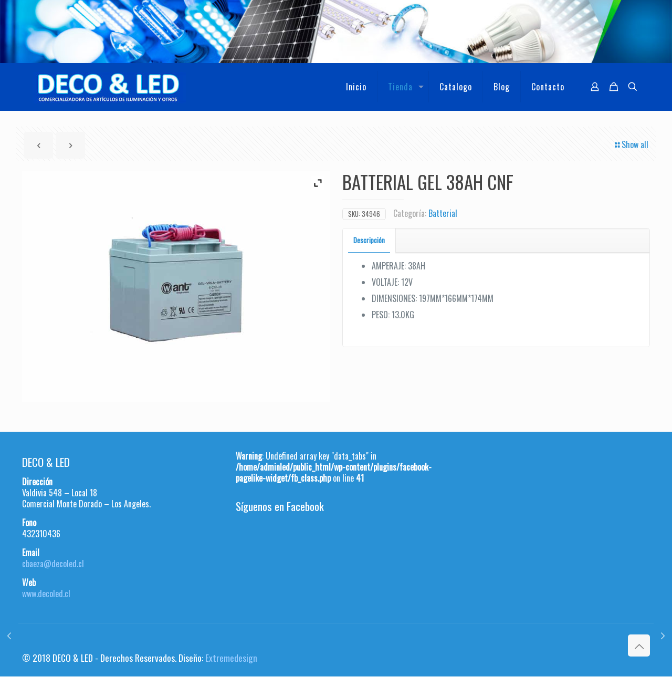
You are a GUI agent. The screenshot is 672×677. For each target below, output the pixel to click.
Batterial (442, 213)
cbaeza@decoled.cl (53, 563)
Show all (630, 144)
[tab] (369, 240)
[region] (336, 31)
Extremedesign (231, 657)
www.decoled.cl (46, 593)
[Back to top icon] (639, 645)
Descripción (369, 240)
